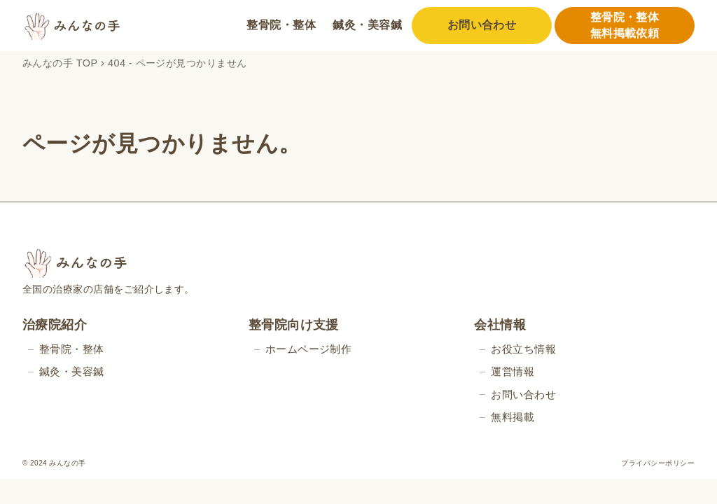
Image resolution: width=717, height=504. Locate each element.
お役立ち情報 (523, 349)
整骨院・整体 (281, 25)
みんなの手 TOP (59, 63)
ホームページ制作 (308, 349)
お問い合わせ (482, 25)
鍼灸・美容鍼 (367, 25)
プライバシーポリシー (658, 463)
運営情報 (512, 371)
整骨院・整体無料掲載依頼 (625, 24)
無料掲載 (512, 417)
